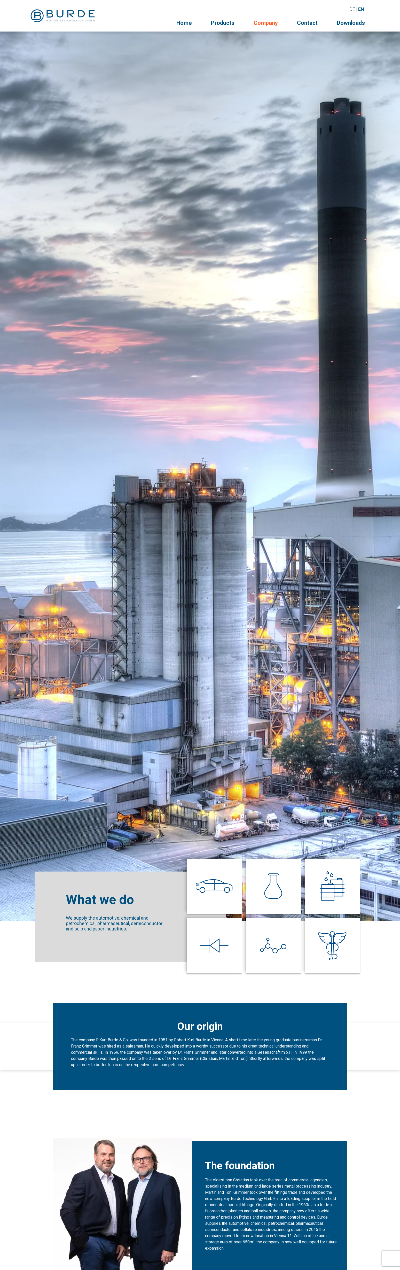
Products (222, 23)
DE (352, 9)
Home (184, 23)
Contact (307, 23)
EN (361, 9)
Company (266, 23)
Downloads (351, 23)
